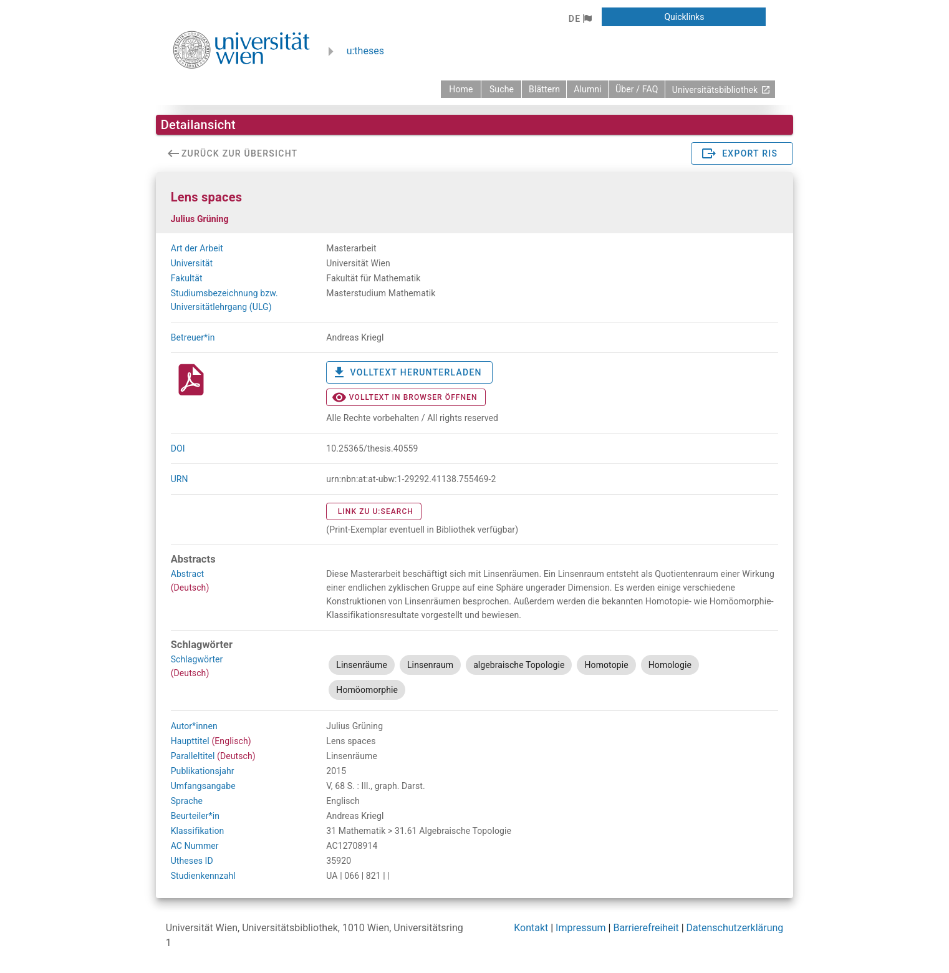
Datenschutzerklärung (735, 928)
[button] (580, 18)
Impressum (581, 928)
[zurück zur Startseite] (461, 89)
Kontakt (531, 928)
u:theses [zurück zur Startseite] (365, 51)
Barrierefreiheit (645, 928)
